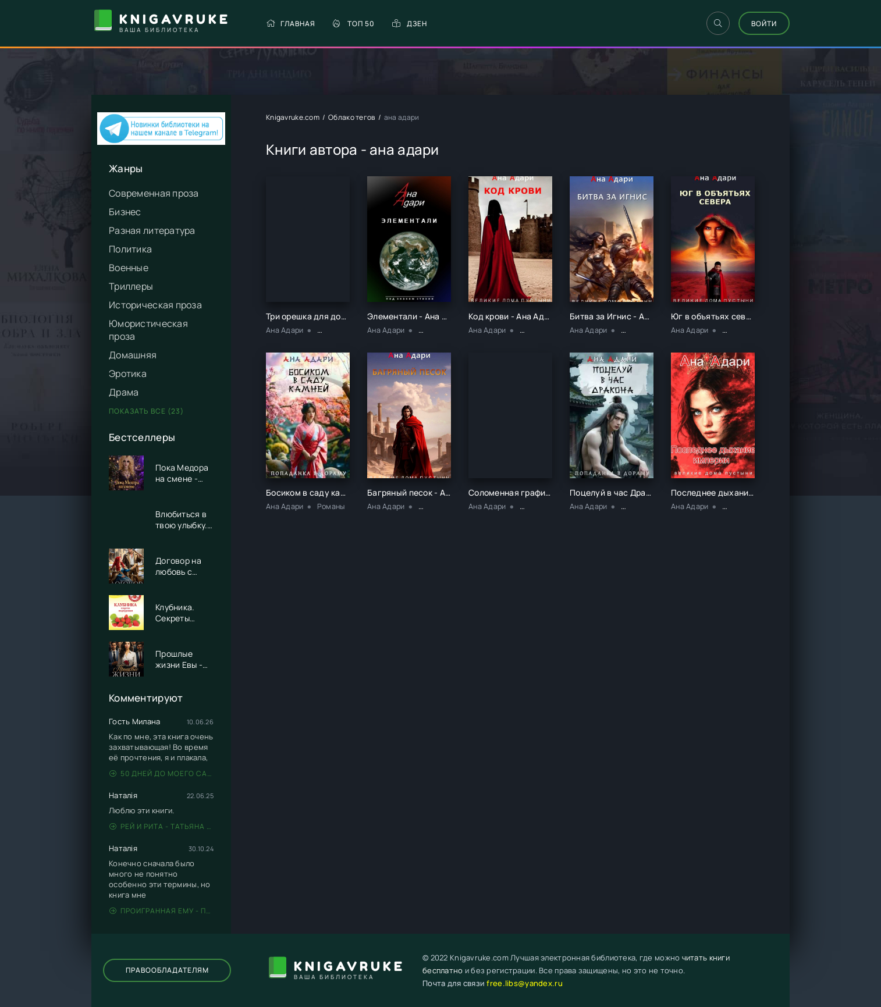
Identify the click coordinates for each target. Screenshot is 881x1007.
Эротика (128, 373)
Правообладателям (167, 970)
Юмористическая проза (148, 330)
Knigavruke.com (292, 117)
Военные (128, 267)
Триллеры (131, 286)
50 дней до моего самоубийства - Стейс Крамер (161, 773)
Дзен (409, 24)
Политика (130, 249)
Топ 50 (354, 24)
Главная (290, 24)
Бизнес (125, 211)
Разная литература (152, 230)
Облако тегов (351, 117)
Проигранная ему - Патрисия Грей (161, 911)
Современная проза (154, 193)
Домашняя (133, 354)
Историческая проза (155, 304)
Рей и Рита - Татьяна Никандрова (161, 826)
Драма (123, 392)
